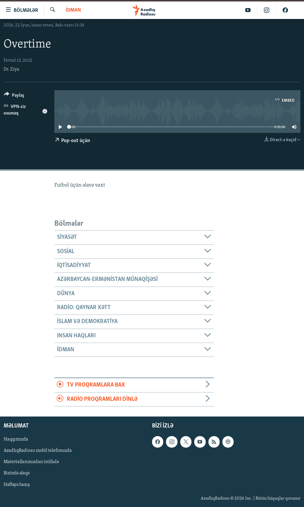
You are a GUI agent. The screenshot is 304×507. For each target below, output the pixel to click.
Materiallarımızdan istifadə (31, 462)
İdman (73, 10)
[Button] (14, 96)
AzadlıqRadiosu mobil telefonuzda (38, 450)
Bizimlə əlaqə (16, 473)
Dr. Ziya (11, 69)
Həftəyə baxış (17, 484)
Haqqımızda (16, 439)
